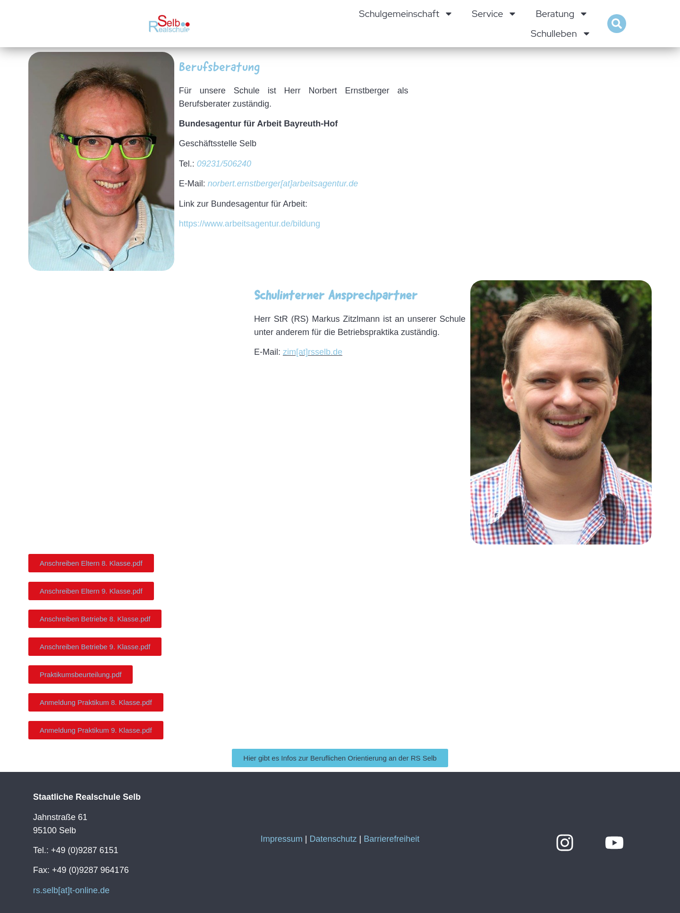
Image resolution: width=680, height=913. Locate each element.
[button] (616, 23)
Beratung (562, 13)
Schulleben (561, 33)
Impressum (282, 839)
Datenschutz (333, 839)
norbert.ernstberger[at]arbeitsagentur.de (283, 183)
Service (494, 13)
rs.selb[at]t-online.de (71, 890)
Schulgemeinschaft (406, 13)
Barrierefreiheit (391, 839)
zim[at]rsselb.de (312, 352)
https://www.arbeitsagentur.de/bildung (249, 223)
